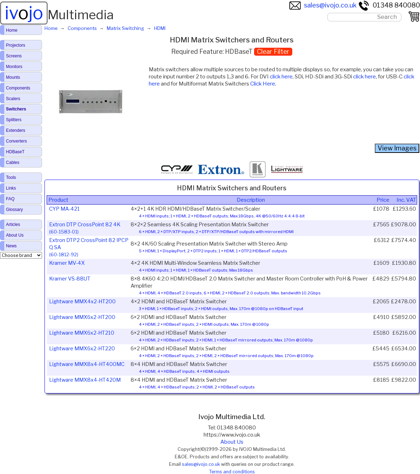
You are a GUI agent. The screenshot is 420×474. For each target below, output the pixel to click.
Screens (14, 55)
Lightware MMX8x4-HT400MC (87, 364)
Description (251, 200)
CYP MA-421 (64, 209)
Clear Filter (273, 51)
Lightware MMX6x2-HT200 (82, 317)
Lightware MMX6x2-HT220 (82, 348)
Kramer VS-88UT (69, 278)
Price (383, 200)
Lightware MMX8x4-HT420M (85, 380)
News (11, 245)
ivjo (24, 13)
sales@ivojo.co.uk (323, 5)
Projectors (15, 45)
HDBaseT (15, 151)
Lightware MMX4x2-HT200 (82, 301)
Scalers (13, 98)
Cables (12, 162)
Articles (13, 224)
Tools (11, 177)
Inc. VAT (406, 200)
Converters (16, 141)
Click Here (262, 84)
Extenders (15, 130)
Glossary (14, 209)
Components (18, 88)
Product (58, 200)
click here (281, 76)
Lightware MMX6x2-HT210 (81, 333)
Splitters (13, 119)
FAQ (10, 198)
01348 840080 (389, 5)
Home (11, 30)
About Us (231, 442)
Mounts (13, 77)
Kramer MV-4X (67, 263)
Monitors (14, 66)
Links (11, 188)
